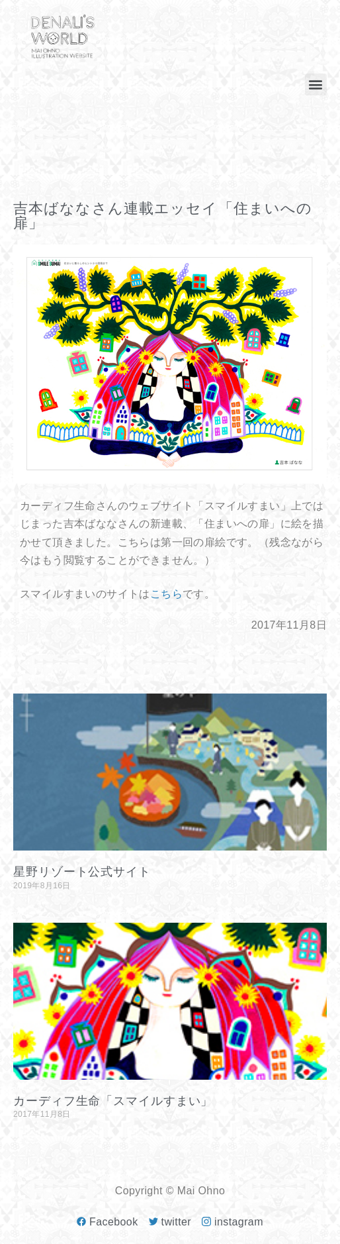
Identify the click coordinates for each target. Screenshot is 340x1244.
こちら (166, 593)
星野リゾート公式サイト (82, 871)
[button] (316, 84)
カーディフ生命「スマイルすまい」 (113, 1101)
